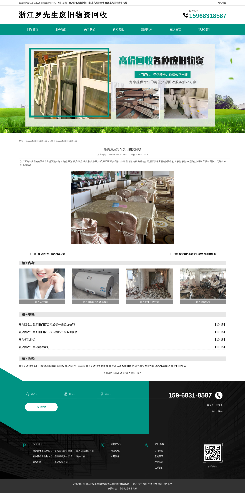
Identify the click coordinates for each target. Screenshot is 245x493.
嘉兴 (135, 483)
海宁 (140, 483)
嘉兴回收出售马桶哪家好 (122, 347)
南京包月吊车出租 (128, 488)
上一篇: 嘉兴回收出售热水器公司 (47, 254)
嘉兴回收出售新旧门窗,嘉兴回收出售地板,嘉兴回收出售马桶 (98, 2)
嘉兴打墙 (80, 456)
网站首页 (32, 29)
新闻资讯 (118, 29)
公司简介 (159, 450)
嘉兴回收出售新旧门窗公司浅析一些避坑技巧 (122, 324)
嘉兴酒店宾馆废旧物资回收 (65, 456)
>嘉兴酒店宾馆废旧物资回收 (63, 141)
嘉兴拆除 (37, 462)
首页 (21, 141)
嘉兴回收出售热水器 (42, 456)
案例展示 (146, 29)
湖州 (165, 483)
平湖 (150, 483)
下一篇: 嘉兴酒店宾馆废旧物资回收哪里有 (193, 254)
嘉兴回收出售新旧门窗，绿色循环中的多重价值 (122, 332)
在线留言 (175, 29)
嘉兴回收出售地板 (63, 450)
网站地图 (222, 2)
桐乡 (155, 483)
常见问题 (115, 456)
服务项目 (61, 29)
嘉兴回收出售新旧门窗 (44, 450)
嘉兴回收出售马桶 (85, 450)
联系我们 (204, 29)
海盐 (145, 483)
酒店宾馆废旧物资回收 (36, 141)
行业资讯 (115, 450)
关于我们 (89, 29)
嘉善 (160, 483)
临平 (170, 483)
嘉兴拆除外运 (122, 339)
